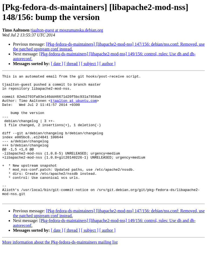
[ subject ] (89, 63)
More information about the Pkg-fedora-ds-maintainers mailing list (60, 267)
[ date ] (57, 63)
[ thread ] (72, 63)
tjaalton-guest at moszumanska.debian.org (67, 30)
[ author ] (107, 63)
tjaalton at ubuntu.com (73, 106)
